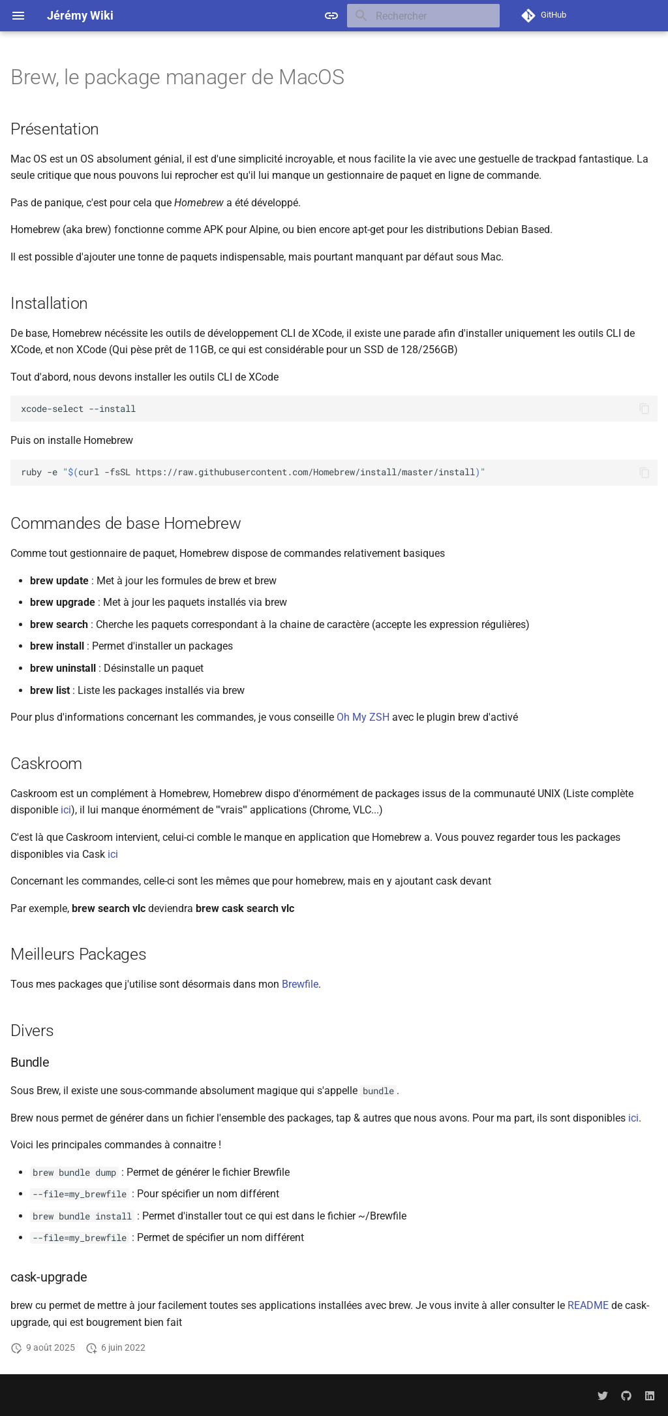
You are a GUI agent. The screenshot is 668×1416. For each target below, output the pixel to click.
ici (66, 810)
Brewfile (300, 984)
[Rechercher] (423, 15)
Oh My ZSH (363, 717)
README (588, 1305)
